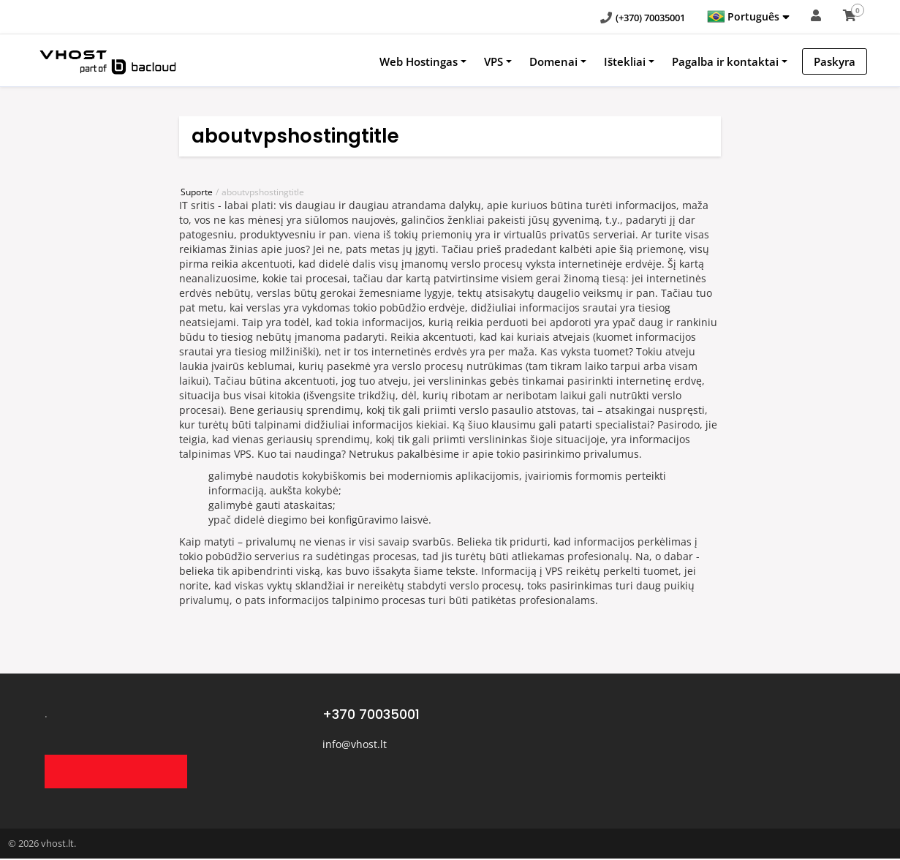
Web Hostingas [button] (418, 61)
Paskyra (834, 61)
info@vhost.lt (354, 744)
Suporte (197, 192)
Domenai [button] (553, 61)
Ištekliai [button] (625, 61)
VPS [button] (493, 61)
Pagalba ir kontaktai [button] (725, 61)
